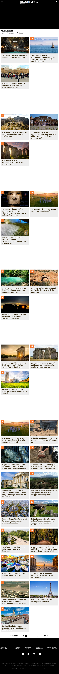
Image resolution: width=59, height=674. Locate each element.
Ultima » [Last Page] (46, 636)
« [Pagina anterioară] (20, 636)
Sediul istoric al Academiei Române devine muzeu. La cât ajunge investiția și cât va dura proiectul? (14, 494)
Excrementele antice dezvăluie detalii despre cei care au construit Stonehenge (14, 316)
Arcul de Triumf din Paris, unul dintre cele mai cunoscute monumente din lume (14, 521)
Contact (49, 647)
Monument (11, 33)
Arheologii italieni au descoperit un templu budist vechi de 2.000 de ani (44, 440)
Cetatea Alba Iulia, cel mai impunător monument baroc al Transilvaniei (14, 628)
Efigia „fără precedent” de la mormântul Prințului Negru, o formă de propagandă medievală (14, 466)
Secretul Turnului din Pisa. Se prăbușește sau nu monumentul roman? (14, 391)
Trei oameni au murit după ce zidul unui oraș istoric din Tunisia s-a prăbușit (13, 85)
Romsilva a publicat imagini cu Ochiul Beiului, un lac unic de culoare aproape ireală (14, 290)
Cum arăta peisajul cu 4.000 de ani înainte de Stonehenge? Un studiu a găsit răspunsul (43, 365)
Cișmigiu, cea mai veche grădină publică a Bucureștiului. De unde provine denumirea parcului (44, 549)
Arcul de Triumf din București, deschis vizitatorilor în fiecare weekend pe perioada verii (14, 365)
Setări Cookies (54, 647)
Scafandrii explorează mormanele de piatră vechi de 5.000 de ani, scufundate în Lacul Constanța (43, 58)
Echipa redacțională (39, 647)
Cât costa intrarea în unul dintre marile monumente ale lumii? (14, 56)
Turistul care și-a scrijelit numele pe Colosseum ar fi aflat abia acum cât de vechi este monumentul (44, 135)
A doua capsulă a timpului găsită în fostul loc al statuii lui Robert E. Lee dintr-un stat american (44, 466)
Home (3, 33)
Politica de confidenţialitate (4, 647)
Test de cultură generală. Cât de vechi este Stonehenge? (43, 210)
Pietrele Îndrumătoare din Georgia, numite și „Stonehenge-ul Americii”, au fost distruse (13, 240)
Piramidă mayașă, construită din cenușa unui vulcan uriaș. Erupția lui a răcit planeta (44, 493)
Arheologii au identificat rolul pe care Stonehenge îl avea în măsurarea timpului (14, 440)
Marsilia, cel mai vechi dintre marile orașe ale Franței (13, 574)
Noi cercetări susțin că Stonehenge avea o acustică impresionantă (13, 162)
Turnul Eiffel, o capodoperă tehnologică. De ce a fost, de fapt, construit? (44, 575)
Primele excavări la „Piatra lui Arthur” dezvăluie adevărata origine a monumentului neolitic (43, 522)
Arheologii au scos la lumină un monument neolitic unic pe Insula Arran (14, 134)
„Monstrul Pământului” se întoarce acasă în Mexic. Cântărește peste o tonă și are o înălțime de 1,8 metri (14, 212)
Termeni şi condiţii (28, 647)
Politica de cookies (17, 647)
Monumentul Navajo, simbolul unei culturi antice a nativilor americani (43, 290)
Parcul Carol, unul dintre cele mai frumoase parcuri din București (13, 549)
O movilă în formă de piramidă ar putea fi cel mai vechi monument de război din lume (14, 602)
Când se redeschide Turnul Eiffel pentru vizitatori (44, 601)
